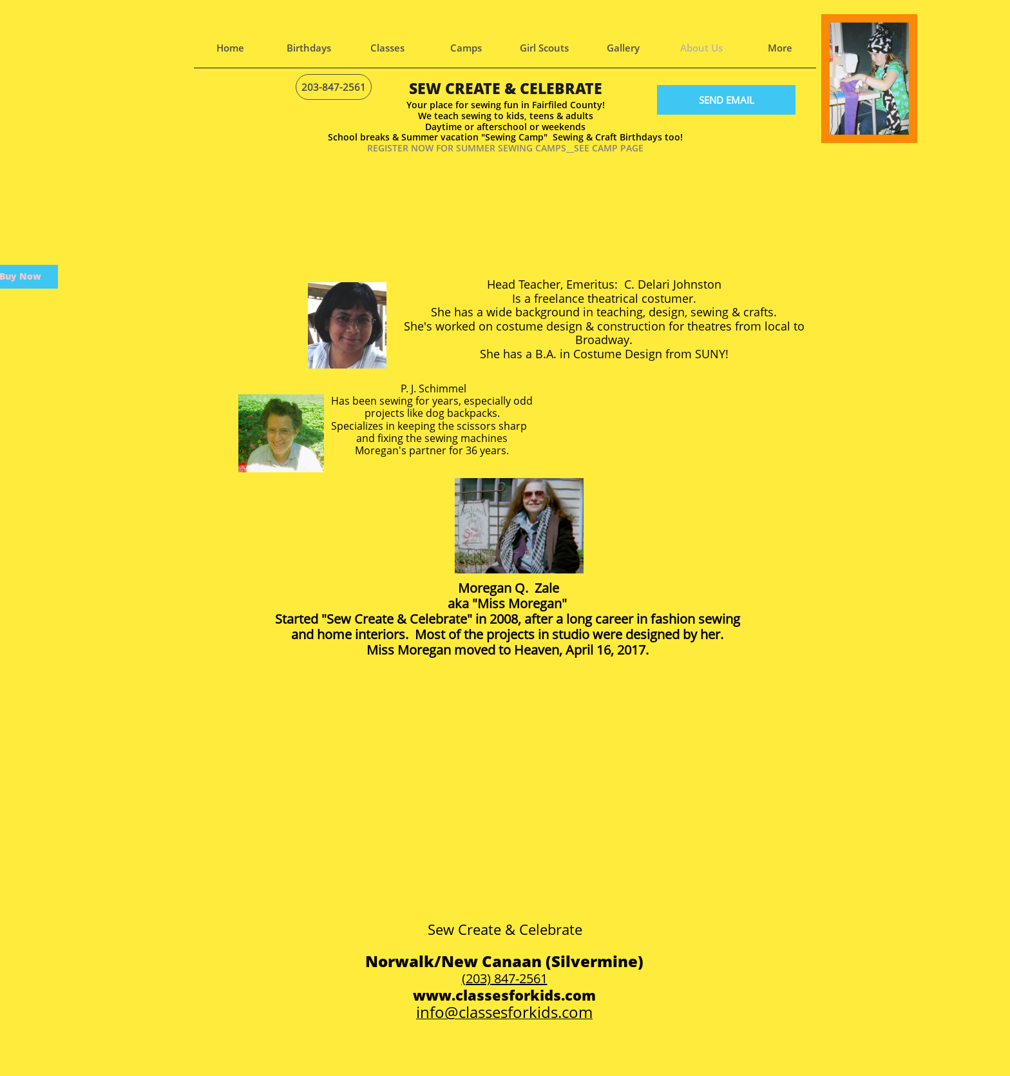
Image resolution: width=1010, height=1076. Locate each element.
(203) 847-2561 (505, 978)
